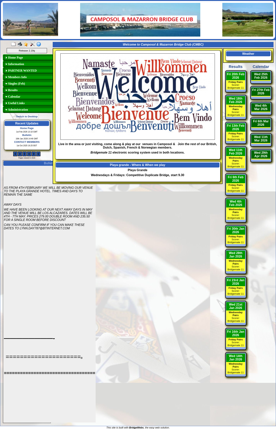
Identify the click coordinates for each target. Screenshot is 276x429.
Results (11, 90)
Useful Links (15, 103)
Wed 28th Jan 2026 (235, 254)
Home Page (14, 57)
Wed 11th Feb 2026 (235, 151)
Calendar (12, 96)
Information (14, 64)
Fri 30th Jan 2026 (235, 230)
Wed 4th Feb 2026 (235, 203)
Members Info (16, 77)
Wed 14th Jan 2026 (235, 357)
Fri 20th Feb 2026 (235, 76)
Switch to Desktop (27, 116)
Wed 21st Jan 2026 (235, 306)
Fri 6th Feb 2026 (235, 179)
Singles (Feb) (15, 83)
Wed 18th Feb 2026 (235, 100)
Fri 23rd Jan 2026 (235, 282)
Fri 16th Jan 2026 (235, 333)
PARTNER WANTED (21, 70)
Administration (16, 109)
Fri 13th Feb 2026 (235, 127)
